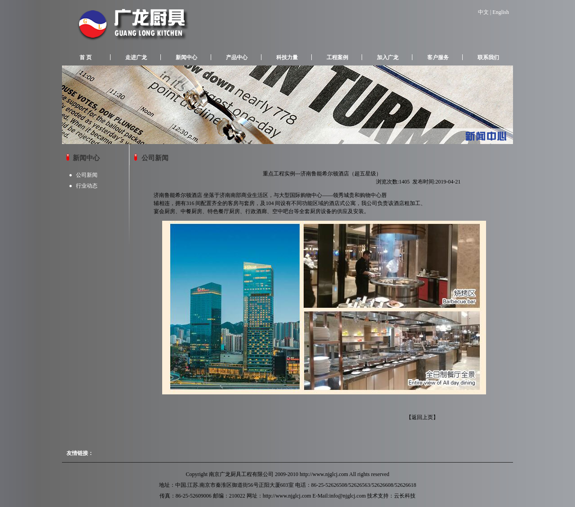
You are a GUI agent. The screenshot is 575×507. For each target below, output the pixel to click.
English (500, 12)
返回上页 (422, 417)
